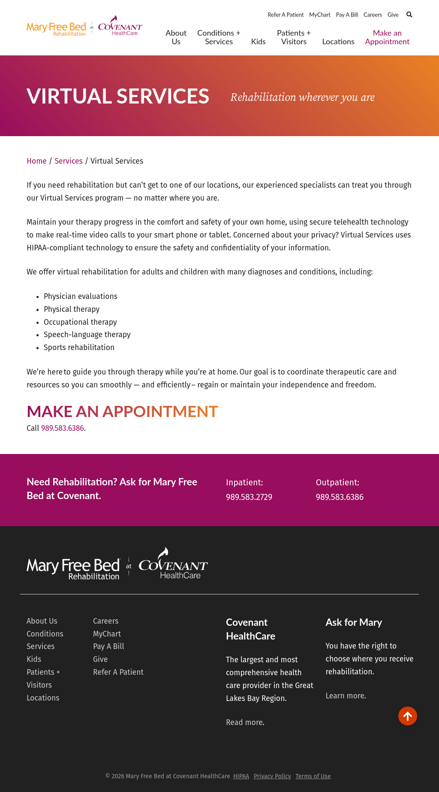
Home (37, 161)
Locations (338, 41)
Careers (373, 14)
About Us (175, 37)
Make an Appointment (387, 37)
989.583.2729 (249, 497)
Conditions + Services (219, 37)
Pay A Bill (347, 14)
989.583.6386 (62, 428)
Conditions (45, 634)
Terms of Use (313, 776)
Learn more (344, 696)
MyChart (320, 14)
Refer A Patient (286, 14)
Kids (258, 41)
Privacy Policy (272, 776)
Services (68, 161)
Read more (244, 722)
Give (393, 14)
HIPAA (241, 776)
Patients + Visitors (294, 37)
